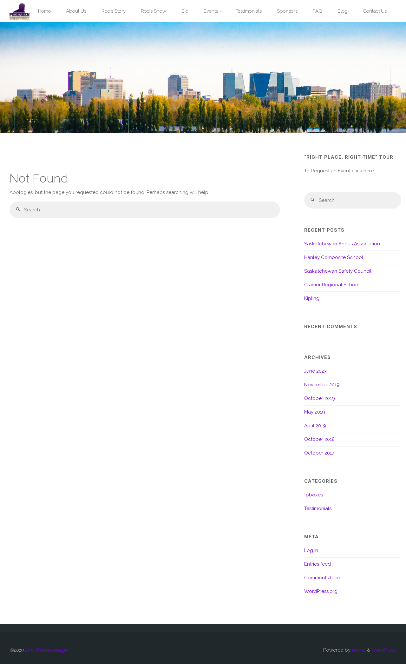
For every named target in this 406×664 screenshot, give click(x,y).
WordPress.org (320, 591)
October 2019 (319, 398)
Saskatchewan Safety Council (337, 271)
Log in (311, 550)
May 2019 (314, 412)
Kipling (311, 298)
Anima (358, 650)
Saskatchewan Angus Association (342, 244)
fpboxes (313, 495)
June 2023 (315, 371)
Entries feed (317, 564)
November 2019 (322, 385)
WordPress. (383, 650)
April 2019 (315, 425)
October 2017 (319, 453)
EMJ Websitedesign (46, 650)
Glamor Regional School (332, 285)
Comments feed (322, 578)
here (368, 171)
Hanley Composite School (333, 257)
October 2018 (319, 439)
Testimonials (317, 508)
